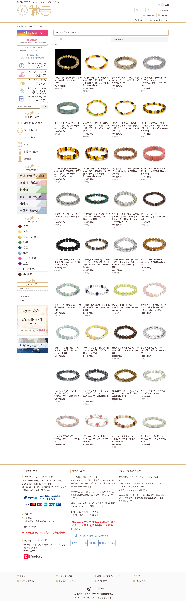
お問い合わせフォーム (152, 498)
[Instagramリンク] (89, 589)
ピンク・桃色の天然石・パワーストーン (32, 258)
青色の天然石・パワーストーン (32, 247)
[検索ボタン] (44, 107)
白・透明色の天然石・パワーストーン (32, 268)
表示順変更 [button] (118, 39)
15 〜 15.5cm (24, 289)
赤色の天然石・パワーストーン (32, 226)
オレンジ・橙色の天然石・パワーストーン (32, 237)
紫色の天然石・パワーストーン (32, 263)
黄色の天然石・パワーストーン (32, 231)
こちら (130, 489)
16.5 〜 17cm (24, 297)
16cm (21, 293)
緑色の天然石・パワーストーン (32, 242)
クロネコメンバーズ (85, 503)
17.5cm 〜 (23, 301)
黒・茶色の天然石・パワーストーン (32, 274)
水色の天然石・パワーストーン (32, 253)
